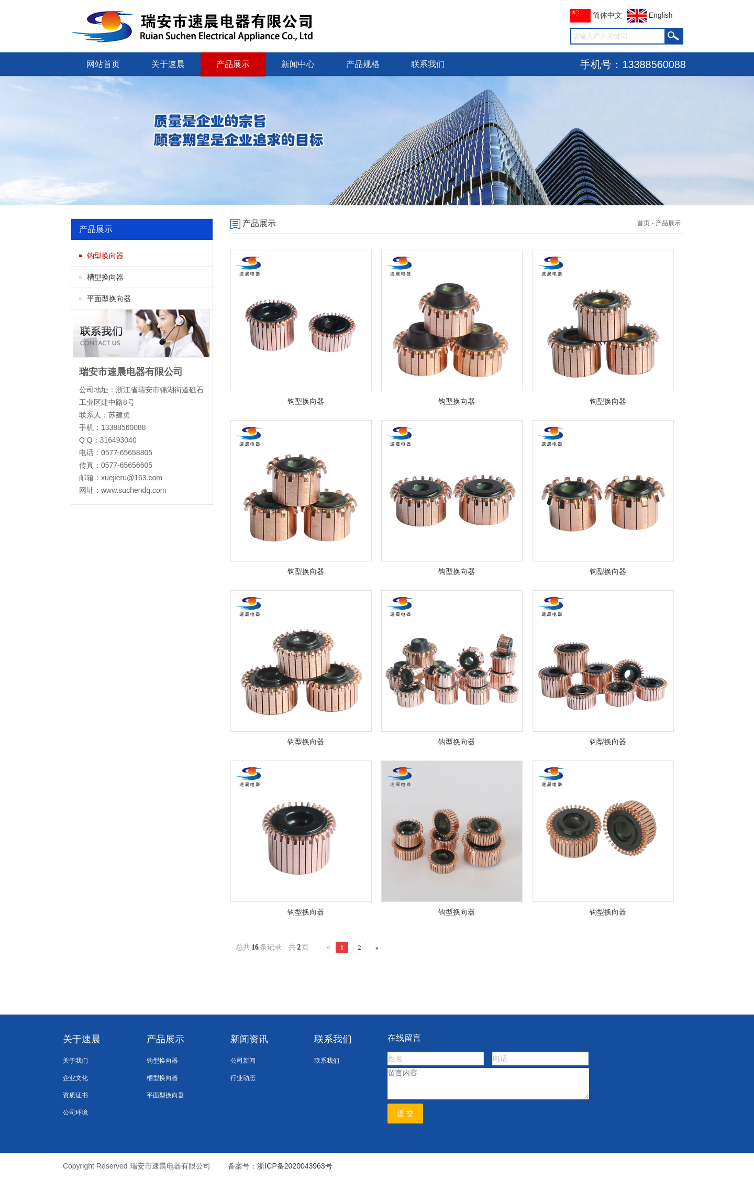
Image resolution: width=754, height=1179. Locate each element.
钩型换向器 (105, 255)
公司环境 (75, 1112)
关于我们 (75, 1060)
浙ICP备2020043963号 (294, 1166)
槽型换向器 (105, 277)
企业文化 (75, 1078)
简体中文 (596, 15)
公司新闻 (243, 1060)
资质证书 (75, 1095)
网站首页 (103, 64)
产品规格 (363, 64)
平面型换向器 (109, 298)
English (650, 15)
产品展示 (233, 64)
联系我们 (428, 64)
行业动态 (243, 1078)
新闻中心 (298, 64)
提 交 (405, 1113)
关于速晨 (168, 64)
